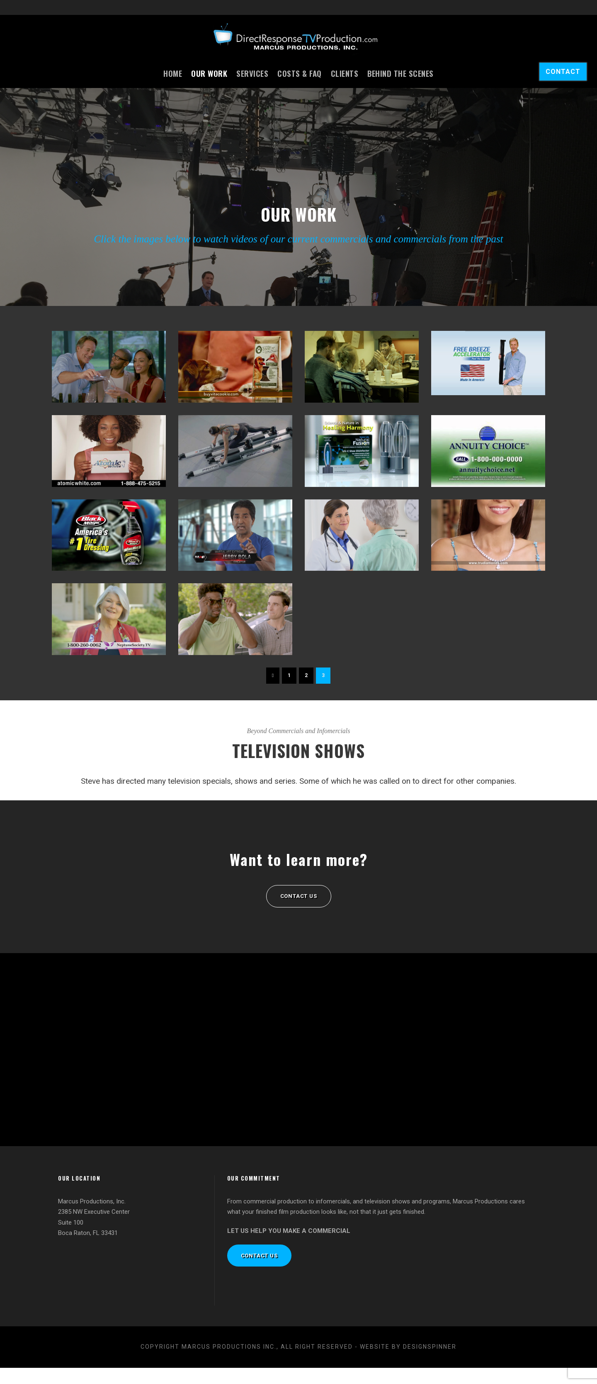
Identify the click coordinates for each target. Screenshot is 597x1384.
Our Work (209, 73)
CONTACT (563, 72)
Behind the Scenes (400, 73)
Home (172, 73)
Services (252, 73)
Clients (345, 73)
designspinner (429, 1363)
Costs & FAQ (299, 73)
